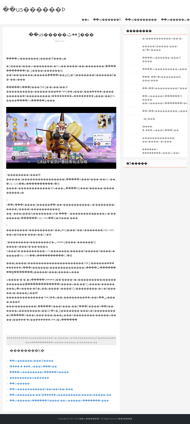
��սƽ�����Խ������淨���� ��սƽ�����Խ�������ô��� (59, 400)
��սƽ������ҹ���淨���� (31, 361)
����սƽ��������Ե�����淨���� (39, 372)
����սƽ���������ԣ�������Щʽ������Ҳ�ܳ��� (164, 69)
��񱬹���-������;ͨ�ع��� (148, 119)
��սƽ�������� (141, 19)
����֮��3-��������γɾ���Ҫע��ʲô (161, 151)
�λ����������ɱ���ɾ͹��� (162, 38)
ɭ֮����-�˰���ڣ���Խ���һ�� (33, 366)
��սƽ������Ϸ (34, 9)
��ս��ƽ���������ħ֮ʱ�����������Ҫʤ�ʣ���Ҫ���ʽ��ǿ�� (164, 88)
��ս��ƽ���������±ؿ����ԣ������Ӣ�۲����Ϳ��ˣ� (164, 111)
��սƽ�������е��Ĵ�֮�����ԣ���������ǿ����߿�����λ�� (60, 395)
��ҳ (85, 19)
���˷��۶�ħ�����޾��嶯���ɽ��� (161, 79)
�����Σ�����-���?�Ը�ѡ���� (160, 48)
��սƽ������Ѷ (107, 19)
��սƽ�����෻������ (19, 383)
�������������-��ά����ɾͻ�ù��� (158, 140)
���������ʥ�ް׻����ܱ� (29, 378)
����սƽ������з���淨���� (161, 59)
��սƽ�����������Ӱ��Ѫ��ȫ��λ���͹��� (41, 389)
